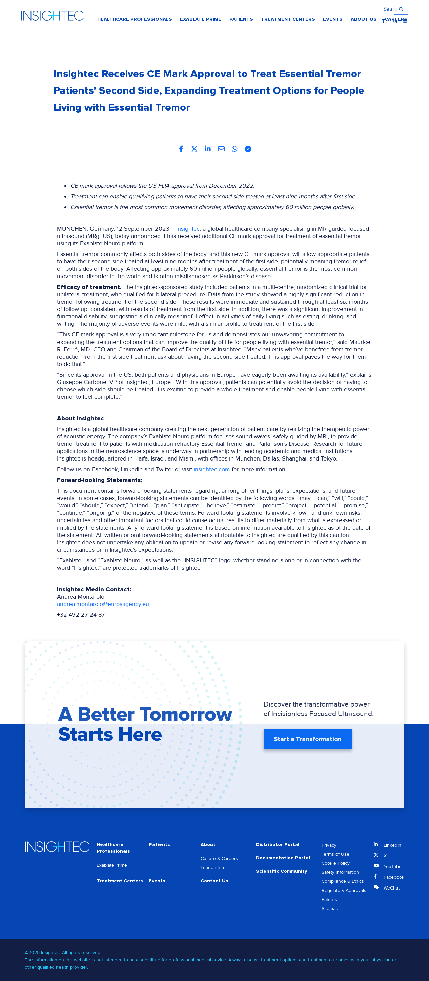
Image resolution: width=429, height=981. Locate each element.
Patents (329, 899)
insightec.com (212, 469)
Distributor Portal (277, 844)
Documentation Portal (283, 858)
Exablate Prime (112, 865)
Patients (159, 844)
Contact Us (214, 881)
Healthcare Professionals (113, 848)
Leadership (212, 867)
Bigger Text (384, 9)
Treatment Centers (120, 881)
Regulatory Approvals (344, 890)
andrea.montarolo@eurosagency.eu (103, 604)
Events (157, 881)
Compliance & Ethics (343, 881)
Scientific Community (281, 871)
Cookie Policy (336, 863)
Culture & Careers (219, 858)
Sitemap (330, 908)
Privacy (329, 845)
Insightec (188, 228)
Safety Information (340, 872)
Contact (394, 9)
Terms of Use (335, 854)
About (208, 844)
